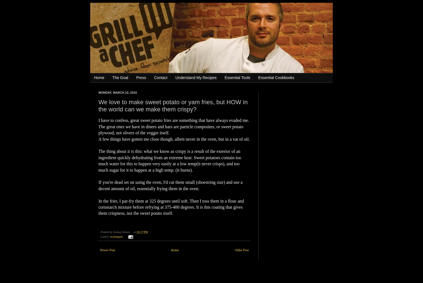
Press (141, 77)
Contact (160, 77)
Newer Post (107, 250)
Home (99, 77)
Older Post (242, 250)
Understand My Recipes (195, 77)
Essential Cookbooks (276, 77)
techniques (116, 236)
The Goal (120, 77)
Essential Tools (237, 77)
